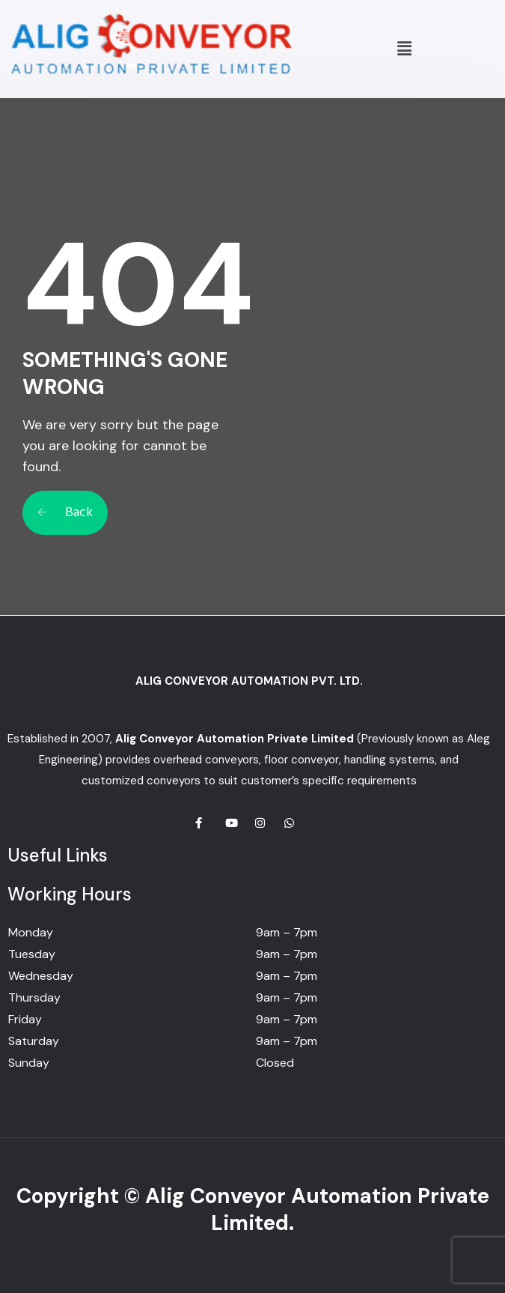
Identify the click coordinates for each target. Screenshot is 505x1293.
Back (65, 513)
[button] (404, 48)
